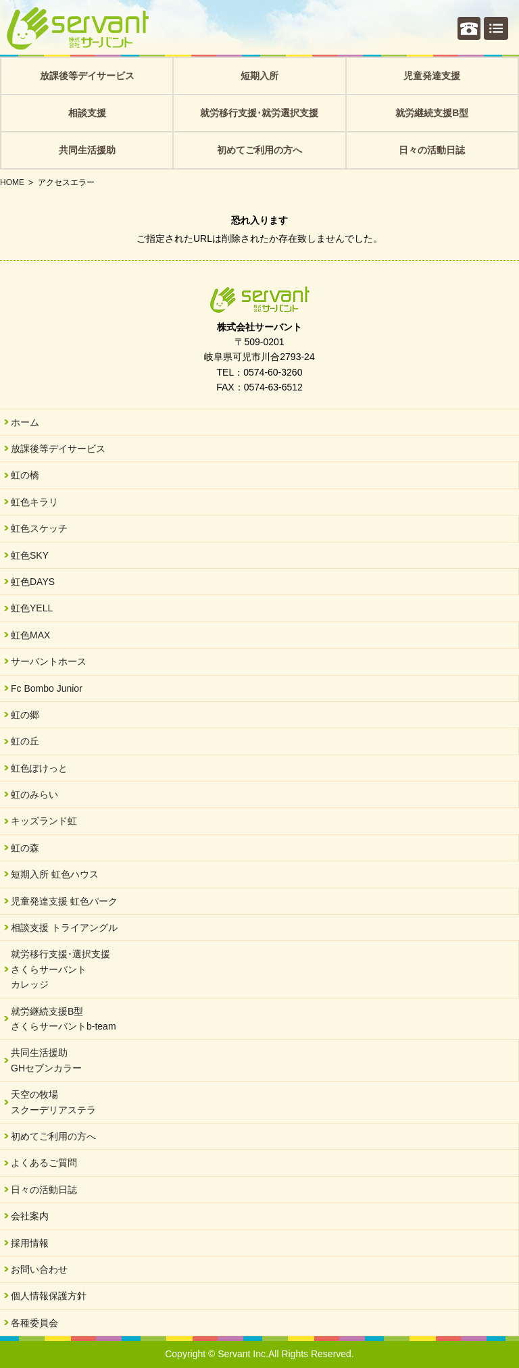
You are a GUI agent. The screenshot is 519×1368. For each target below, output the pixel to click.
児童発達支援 (431, 75)
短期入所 (259, 75)
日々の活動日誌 (432, 150)
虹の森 (25, 847)
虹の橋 (25, 475)
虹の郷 (25, 714)
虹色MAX (30, 635)
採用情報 (30, 1243)
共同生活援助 (87, 150)
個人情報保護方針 (48, 1295)
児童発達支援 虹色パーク (64, 901)
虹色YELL (32, 608)
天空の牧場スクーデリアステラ (53, 1102)
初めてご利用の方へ (259, 150)
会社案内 (30, 1216)
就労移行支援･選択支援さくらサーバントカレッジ (60, 969)
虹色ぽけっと (39, 768)
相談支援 (87, 112)
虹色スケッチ (39, 528)
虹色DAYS (33, 581)
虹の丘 (25, 741)
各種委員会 (34, 1322)
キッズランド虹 (44, 820)
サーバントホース (48, 661)
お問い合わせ (39, 1269)
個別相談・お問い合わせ (469, 28)
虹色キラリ (34, 502)
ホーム (25, 422)
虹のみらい (34, 794)
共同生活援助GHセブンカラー (46, 1060)
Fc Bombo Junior (46, 688)
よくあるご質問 (44, 1162)
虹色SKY (30, 555)
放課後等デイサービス (87, 75)
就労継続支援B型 (431, 112)
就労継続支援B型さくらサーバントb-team (63, 1019)
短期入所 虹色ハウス (55, 874)
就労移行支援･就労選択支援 (259, 112)
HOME (12, 182)
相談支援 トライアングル (64, 927)
